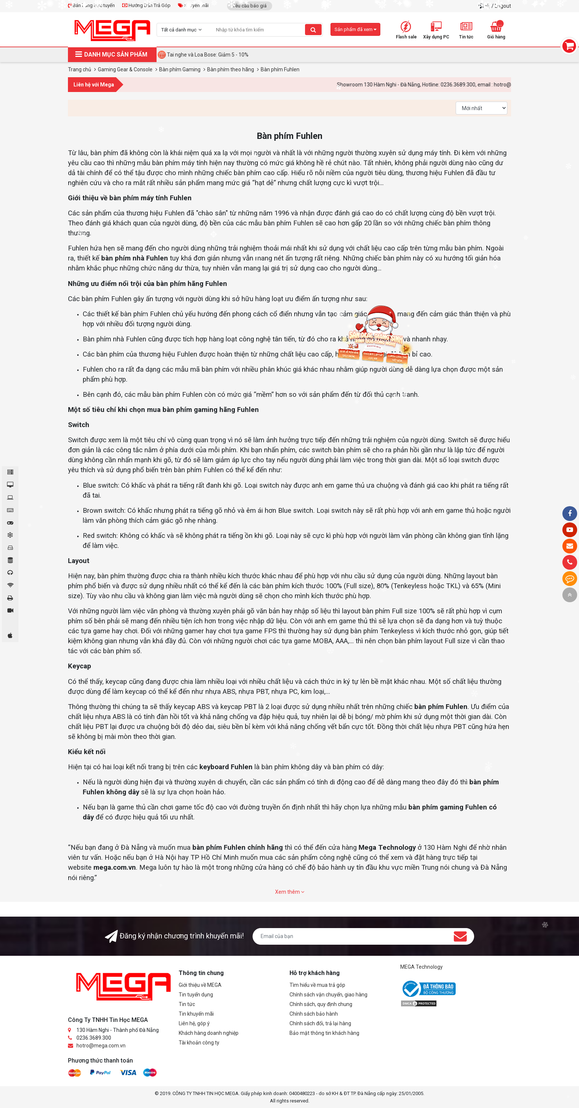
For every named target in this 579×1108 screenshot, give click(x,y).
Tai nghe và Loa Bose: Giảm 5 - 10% (208, 55)
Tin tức (187, 1004)
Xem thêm (289, 892)
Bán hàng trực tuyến (91, 5)
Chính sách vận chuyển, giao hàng (328, 995)
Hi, (488, 6)
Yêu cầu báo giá (250, 5)
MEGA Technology (421, 967)
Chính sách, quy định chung (321, 1004)
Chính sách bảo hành (314, 1014)
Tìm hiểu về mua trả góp (317, 985)
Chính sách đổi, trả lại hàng (320, 1023)
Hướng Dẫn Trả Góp (146, 5)
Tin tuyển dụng (196, 995)
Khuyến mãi (193, 5)
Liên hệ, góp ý (194, 1023)
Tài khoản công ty (199, 1043)
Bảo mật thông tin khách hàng (324, 1033)
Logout (503, 6)
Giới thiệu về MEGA (200, 985)
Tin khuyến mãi (196, 1014)
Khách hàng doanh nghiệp (209, 1033)
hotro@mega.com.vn (101, 1046)
